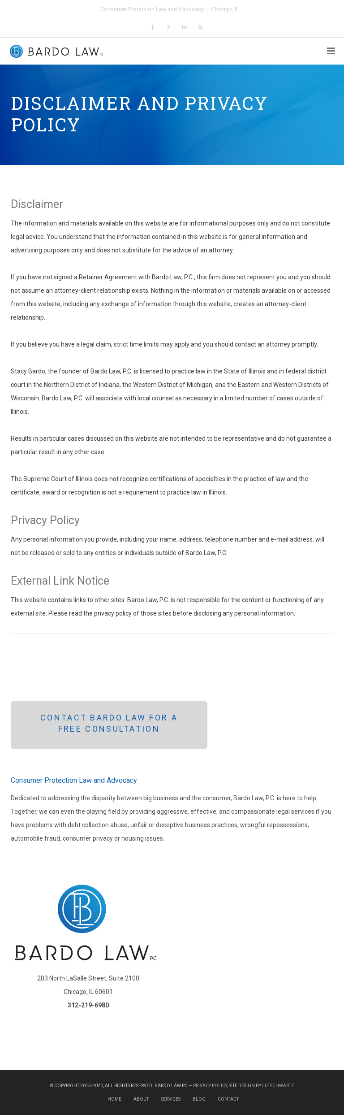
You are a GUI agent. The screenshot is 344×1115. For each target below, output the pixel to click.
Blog (199, 1099)
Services (171, 1099)
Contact (228, 1099)
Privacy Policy (210, 1085)
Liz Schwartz (278, 1085)
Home (114, 1099)
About (141, 1099)
